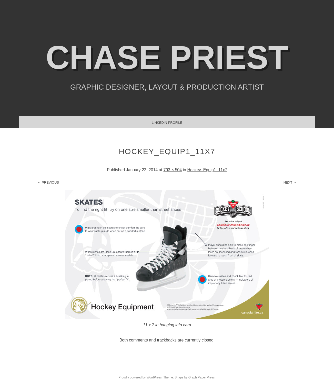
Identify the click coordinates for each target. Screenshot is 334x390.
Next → (290, 182)
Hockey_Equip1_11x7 (207, 170)
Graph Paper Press (201, 377)
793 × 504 (172, 170)
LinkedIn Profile (167, 123)
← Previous (48, 182)
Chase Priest (167, 57)
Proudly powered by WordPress (140, 377)
